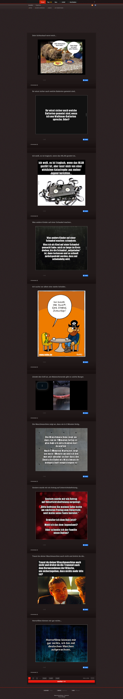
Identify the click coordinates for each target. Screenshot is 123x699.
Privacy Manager (61, 696)
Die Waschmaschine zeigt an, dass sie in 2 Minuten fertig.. (56, 424)
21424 (44, 678)
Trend (42, 2)
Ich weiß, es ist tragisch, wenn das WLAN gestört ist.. (54, 156)
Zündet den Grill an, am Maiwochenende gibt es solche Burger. (58, 377)
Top (49, 2)
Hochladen (72, 2)
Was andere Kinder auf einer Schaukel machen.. (52, 222)
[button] (42, 385)
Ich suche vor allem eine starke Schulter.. (49, 287)
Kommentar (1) (34, 418)
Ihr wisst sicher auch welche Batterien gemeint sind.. (54, 91)
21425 (51, 678)
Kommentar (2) (34, 481)
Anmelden (30, 5)
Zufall (62, 2)
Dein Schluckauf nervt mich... (44, 35)
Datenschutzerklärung (58, 695)
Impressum (66, 695)
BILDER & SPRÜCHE (40, 7)
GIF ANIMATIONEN (58, 7)
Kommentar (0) (34, 85)
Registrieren (38, 5)
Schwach (38, 80)
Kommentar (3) (34, 550)
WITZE (30, 7)
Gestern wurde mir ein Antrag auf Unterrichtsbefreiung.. (55, 488)
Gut (32, 80)
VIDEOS (49, 7)
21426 (57, 678)
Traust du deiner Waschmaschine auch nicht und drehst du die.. (58, 556)
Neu (56, 2)
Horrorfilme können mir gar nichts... (47, 621)
